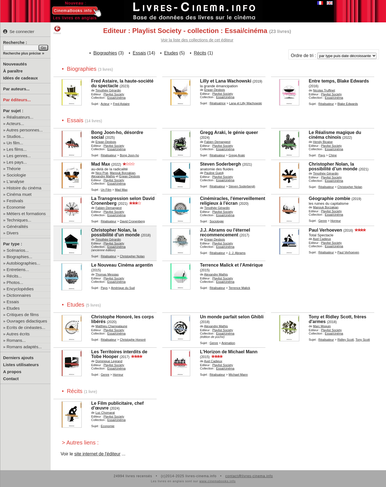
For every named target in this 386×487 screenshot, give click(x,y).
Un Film (106, 189)
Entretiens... (18, 269)
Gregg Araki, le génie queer (229, 132)
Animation (228, 343)
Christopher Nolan (349, 187)
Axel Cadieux (322, 239)
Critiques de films (23, 314)
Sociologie (16, 175)
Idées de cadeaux (20, 78)
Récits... (14, 276)
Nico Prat (101, 173)
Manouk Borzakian (122, 173)
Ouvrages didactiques (27, 321)
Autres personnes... (24, 130)
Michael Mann (238, 374)
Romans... (16, 340)
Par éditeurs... (17, 99)
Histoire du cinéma (24, 187)
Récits (200, 53)
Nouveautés (15, 64)
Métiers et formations (26, 213)
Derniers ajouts (18, 357)
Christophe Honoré (132, 339)
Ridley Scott (345, 339)
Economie (16, 207)
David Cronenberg (132, 221)
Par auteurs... (16, 88)
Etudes (13, 308)
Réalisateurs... (20, 117)
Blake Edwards (347, 103)
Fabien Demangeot (217, 141)
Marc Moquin (322, 326)
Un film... (15, 142)
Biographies (105, 53)
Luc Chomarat (105, 412)
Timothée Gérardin (108, 90)
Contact (11, 378)
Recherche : (15, 42)
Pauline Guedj (213, 173)
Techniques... (18, 220)
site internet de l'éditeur (97, 453)
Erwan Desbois (214, 89)
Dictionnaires (19, 295)
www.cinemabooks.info (217, 481)
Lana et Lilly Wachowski (245, 103)
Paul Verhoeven (325, 230)
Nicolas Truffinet (324, 90)
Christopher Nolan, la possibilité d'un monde (115, 232)
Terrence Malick (239, 288)
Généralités (17, 226)
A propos (12, 371)
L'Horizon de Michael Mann (229, 351)
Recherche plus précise (22, 53)
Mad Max (100, 164)
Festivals (15, 200)
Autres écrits (18, 333)
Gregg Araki (237, 155)
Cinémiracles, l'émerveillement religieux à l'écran (232, 201)
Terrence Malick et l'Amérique (231, 265)
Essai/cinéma (116, 97)
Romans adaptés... (24, 346)
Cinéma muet (19, 194)
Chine (333, 155)
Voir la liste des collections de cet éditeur (197, 40)
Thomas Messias (107, 274)
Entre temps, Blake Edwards (339, 81)
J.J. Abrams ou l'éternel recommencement (225, 232)
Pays (321, 155)
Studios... (15, 136)
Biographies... (19, 256)
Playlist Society (113, 94)
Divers (13, 232)
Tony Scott (363, 339)
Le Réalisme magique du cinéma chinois (335, 135)
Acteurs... (15, 123)
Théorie (13, 168)
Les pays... (17, 162)
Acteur (105, 103)
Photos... (15, 282)
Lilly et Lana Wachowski (225, 81)
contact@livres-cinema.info (249, 476)
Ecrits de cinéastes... (26, 327)
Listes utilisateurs (21, 364)
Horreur (335, 220)
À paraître (13, 71)
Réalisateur (326, 103)
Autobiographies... (23, 263)
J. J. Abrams (237, 253)
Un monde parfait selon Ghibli (232, 316)
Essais (13, 301)
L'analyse (15, 181)
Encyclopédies (20, 288)
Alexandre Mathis (103, 176)
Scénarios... (18, 250)
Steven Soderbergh (220, 164)
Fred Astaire (121, 103)
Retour (57, 30)
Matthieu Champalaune (111, 326)
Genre (322, 220)
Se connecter (18, 31)
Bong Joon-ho (129, 155)
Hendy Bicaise (323, 141)
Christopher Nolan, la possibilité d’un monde (333, 166)
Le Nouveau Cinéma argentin (122, 265)
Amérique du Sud (123, 288)
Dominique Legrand (108, 361)
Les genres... (19, 155)
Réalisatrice (217, 103)
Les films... (17, 149)
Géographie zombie (329, 198)
